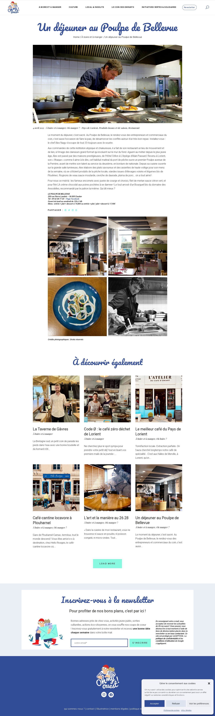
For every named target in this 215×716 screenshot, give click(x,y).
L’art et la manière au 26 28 (107, 517)
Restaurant (133, 127)
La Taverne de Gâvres (51, 429)
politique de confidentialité (167, 638)
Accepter (154, 703)
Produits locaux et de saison (113, 127)
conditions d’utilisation (165, 640)
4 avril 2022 (38, 127)
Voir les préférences (199, 703)
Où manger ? (73, 127)
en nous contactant (176, 633)
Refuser (176, 703)
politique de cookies (140, 708)
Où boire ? (161, 438)
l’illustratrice (102, 708)
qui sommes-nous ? (74, 708)
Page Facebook (72, 199)
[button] (209, 683)
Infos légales (186, 710)
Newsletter (189, 7)
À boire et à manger (91, 36)
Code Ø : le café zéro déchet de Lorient (101, 431)
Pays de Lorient (90, 127)
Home (76, 36)
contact (90, 708)
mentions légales (119, 708)
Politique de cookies (172, 710)
